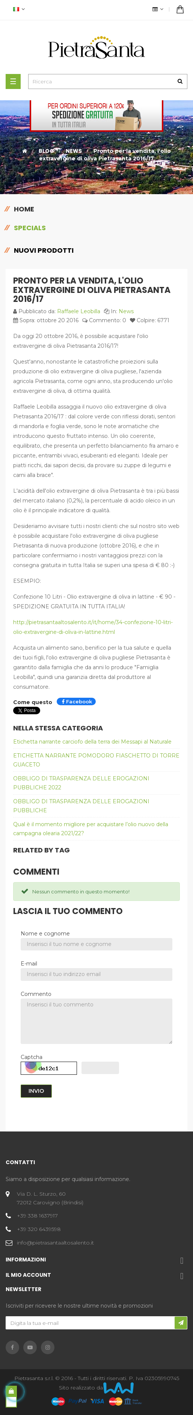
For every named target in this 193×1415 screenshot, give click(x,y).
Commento (36, 994)
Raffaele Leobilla (78, 311)
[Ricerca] (107, 81)
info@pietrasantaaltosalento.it (55, 1242)
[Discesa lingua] (18, 10)
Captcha (31, 1057)
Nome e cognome (45, 933)
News (126, 311)
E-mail (29, 963)
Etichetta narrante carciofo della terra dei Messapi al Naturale (92, 741)
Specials (30, 227)
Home (24, 209)
